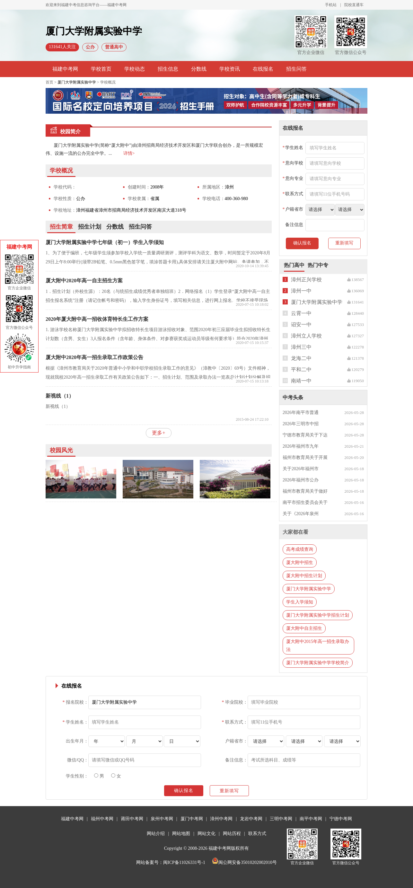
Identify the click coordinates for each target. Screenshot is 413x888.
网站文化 (206, 833)
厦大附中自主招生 (304, 628)
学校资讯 (229, 69)
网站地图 (181, 833)
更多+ (158, 432)
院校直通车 (354, 5)
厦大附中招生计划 (304, 575)
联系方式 (257, 833)
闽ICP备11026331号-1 (184, 862)
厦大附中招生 (299, 562)
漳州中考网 (221, 818)
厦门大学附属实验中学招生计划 (317, 615)
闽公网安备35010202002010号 (244, 862)
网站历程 (232, 833)
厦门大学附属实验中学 (76, 82)
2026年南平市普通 (301, 412)
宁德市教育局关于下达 (305, 435)
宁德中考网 (341, 818)
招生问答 (296, 69)
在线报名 (263, 69)
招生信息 (168, 69)
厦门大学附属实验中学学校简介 (317, 662)
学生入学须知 (299, 602)
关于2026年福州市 (301, 468)
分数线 (198, 69)
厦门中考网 (191, 818)
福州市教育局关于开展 (305, 457)
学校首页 (101, 69)
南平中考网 (311, 818)
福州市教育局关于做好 (305, 491)
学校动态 (134, 69)
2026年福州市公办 (301, 480)
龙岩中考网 (251, 818)
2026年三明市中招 (301, 423)
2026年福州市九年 (301, 446)
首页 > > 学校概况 (81, 82)
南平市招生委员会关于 (305, 502)
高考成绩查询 (299, 549)
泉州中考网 (162, 818)
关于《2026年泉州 (301, 513)
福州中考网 (102, 818)
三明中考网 (281, 818)
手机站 (331, 5)
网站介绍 (156, 833)
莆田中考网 (132, 818)
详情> (129, 153)
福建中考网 (65, 69)
